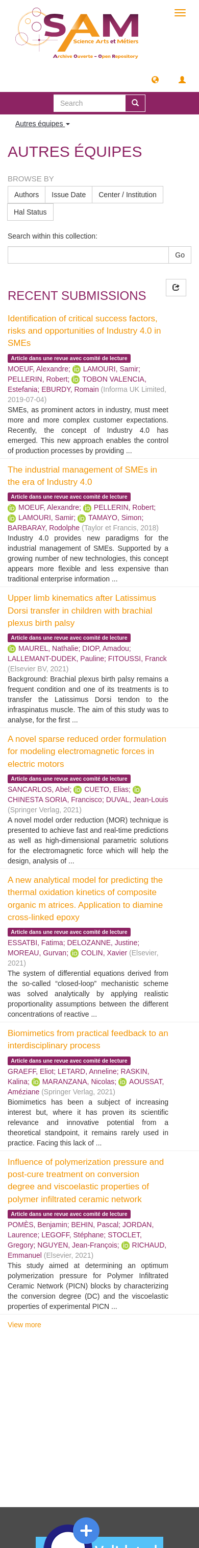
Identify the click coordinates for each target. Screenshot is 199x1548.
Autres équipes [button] (42, 124)
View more (24, 1325)
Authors (26, 195)
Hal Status (30, 212)
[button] (155, 79)
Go (180, 255)
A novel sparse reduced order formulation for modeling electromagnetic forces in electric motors (87, 751)
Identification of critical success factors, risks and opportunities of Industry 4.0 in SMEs (84, 331)
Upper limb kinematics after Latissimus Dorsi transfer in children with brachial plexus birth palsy (82, 610)
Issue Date (69, 195)
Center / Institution (127, 195)
